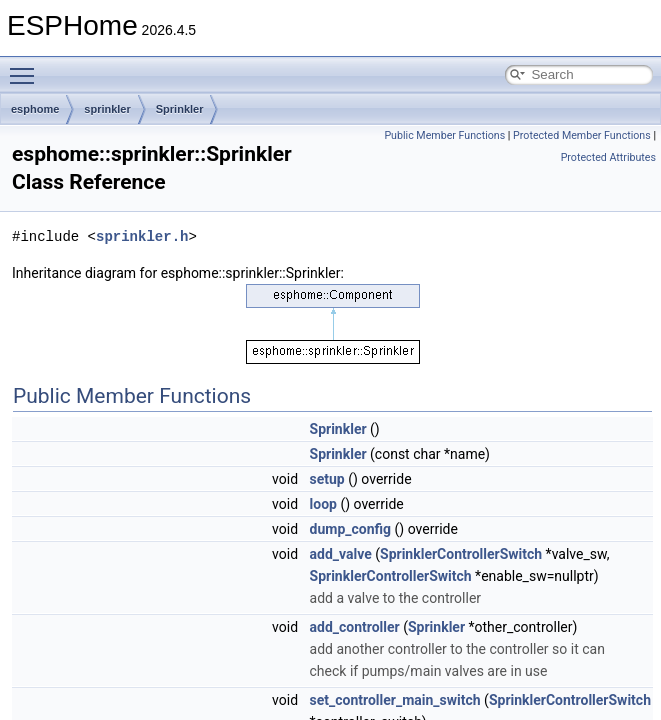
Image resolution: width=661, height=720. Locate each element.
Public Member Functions (444, 135)
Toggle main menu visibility (27, 67)
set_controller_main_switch (395, 700)
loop (323, 504)
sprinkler (107, 109)
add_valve (341, 554)
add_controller (355, 627)
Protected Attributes (608, 157)
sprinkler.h (142, 236)
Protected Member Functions (582, 135)
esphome (35, 109)
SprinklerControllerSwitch (461, 554)
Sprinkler (180, 109)
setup (327, 479)
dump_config (351, 529)
